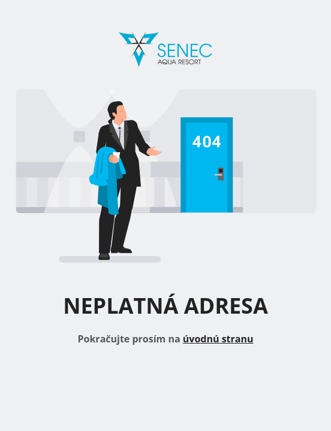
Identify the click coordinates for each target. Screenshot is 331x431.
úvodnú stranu (218, 338)
